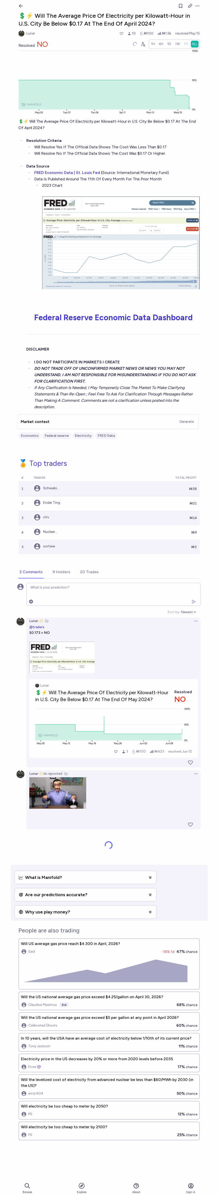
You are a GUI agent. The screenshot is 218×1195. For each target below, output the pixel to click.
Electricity (83, 436)
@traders (36, 627)
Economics (30, 436)
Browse (27, 1188)
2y (47, 621)
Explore (81, 1188)
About (136, 1188)
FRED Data (106, 436)
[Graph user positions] (143, 44)
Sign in (190, 1188)
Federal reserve (57, 436)
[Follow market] (180, 6)
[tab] (31, 572)
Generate (186, 422)
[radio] (153, 44)
